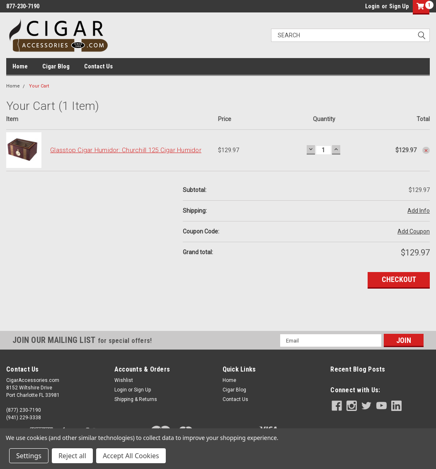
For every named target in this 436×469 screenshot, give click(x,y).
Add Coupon (413, 231)
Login (372, 6)
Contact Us (98, 66)
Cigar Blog (56, 66)
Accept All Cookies (131, 455)
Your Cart (39, 86)
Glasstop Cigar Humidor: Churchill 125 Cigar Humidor (125, 150)
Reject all (72, 455)
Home (20, 66)
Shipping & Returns (135, 399)
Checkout (399, 279)
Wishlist (123, 380)
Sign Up (399, 6)
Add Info (418, 210)
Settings (28, 455)
